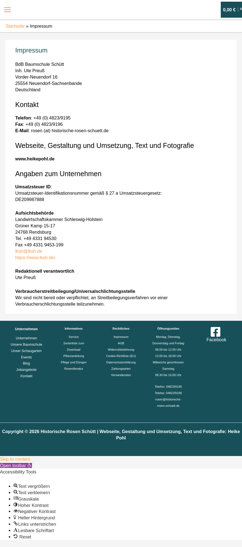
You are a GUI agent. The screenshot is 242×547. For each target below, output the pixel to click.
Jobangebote (26, 370)
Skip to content (15, 459)
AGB (121, 343)
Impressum (120, 336)
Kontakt (26, 376)
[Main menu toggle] (7, 9)
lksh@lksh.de (28, 251)
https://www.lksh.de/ (35, 257)
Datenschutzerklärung (120, 362)
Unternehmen (26, 338)
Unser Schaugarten (26, 351)
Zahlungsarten (121, 368)
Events (26, 357)
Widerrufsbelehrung (121, 349)
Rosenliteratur (73, 368)
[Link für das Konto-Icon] (212, 9)
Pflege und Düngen (74, 362)
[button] (16, 465)
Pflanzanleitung (73, 356)
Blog (26, 363)
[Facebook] (215, 334)
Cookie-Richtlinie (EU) (121, 356)
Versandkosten (121, 375)
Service (74, 336)
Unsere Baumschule (26, 344)
